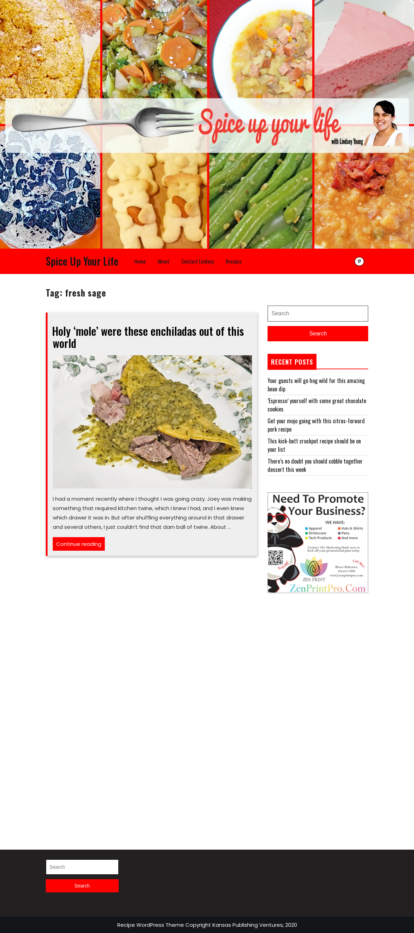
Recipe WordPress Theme (150, 924)
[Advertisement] (318, 714)
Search (318, 333)
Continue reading (80, 545)
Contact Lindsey (197, 261)
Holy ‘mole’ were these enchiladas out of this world (148, 337)
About (163, 261)
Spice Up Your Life (82, 261)
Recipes (234, 261)
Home (140, 261)
